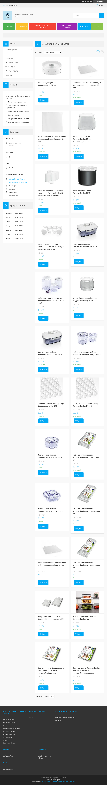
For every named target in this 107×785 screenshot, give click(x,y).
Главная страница (9, 719)
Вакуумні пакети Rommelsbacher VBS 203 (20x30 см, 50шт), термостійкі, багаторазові (51, 670)
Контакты (84, 26)
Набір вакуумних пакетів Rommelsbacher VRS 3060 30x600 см (86, 565)
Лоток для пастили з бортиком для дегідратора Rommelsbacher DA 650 (52, 565)
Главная (9, 26)
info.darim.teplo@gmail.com (18, 182)
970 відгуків (88, 1)
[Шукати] (101, 15)
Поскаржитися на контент (49, 782)
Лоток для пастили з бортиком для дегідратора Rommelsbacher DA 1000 (52, 139)
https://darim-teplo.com (17, 179)
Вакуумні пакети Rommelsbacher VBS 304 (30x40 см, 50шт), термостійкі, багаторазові (86, 670)
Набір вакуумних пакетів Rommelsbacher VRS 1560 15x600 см (86, 457)
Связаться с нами (9, 734)
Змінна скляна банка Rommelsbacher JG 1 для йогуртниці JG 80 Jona (82, 139)
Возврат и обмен (9, 743)
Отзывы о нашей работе (11, 728)
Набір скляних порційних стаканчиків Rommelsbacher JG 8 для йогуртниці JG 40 (51, 246)
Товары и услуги (11, 50)
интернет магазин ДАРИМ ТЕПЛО (66, 717)
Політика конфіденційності (66, 782)
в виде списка (102, 52)
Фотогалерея (10, 67)
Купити (44, 100)
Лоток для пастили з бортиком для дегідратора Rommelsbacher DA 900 (87, 85)
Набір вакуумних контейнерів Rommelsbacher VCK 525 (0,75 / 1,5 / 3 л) (51, 300)
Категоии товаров (9, 722)
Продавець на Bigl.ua (53, 780)
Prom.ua (63, 778)
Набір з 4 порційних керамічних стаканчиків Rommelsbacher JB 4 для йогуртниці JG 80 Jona (51, 192)
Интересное (9, 58)
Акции (7, 54)
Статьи (5, 740)
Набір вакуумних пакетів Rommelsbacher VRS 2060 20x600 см (86, 511)
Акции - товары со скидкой (42, 26)
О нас (97, 26)
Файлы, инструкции (12, 71)
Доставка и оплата (66, 26)
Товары (22, 26)
